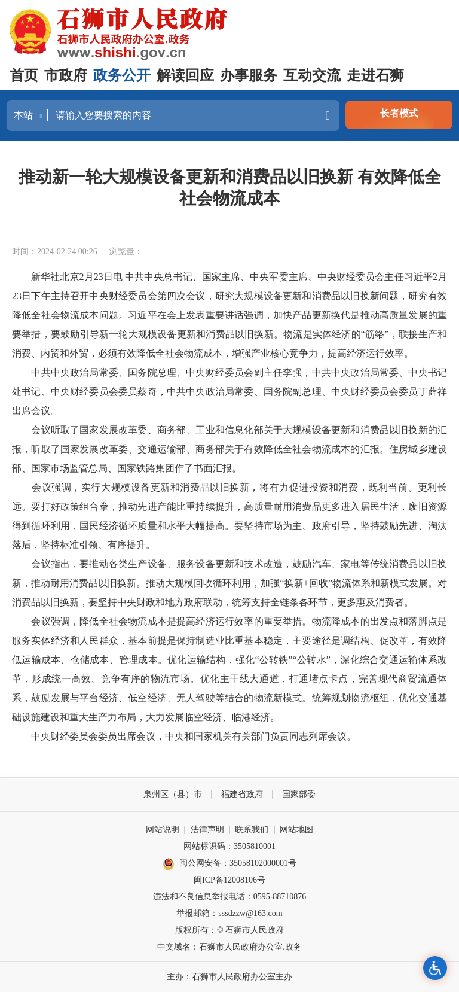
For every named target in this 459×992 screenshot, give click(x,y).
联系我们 (251, 829)
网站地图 (296, 829)
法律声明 (207, 829)
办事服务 (248, 75)
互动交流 (312, 75)
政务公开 (122, 75)
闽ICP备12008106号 (229, 879)
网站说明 (162, 829)
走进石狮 (375, 75)
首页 (24, 75)
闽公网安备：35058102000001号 (229, 864)
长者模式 (399, 113)
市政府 (65, 75)
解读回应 (185, 75)
